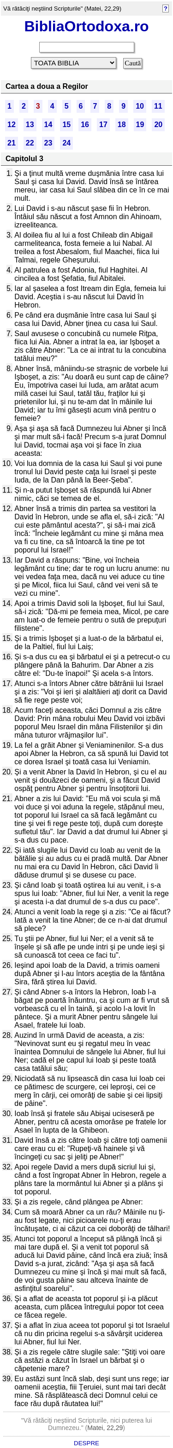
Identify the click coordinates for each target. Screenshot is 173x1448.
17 (103, 124)
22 (30, 143)
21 (11, 143)
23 (48, 143)
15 (66, 124)
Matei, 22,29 (105, 1427)
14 (48, 124)
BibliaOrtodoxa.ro (86, 26)
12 (11, 124)
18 (122, 124)
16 (85, 124)
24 (66, 143)
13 (30, 124)
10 (140, 106)
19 (140, 124)
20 (158, 124)
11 (158, 106)
